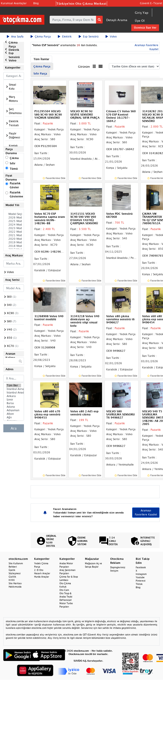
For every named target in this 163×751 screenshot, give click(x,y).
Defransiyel (65, 600)
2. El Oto (38, 570)
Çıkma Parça (41, 36)
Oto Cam (64, 590)
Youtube (140, 577)
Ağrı (13, 417)
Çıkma (14, 158)
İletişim (114, 570)
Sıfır (12, 163)
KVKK (12, 580)
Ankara (13, 396)
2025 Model (13, 221)
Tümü (14, 168)
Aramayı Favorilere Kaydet (146, 512)
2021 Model (13, 235)
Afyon (13, 414)
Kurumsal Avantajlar (14, 3)
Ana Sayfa (15, 36)
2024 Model (13, 224)
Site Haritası (15, 583)
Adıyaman (13, 410)
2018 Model (13, 246)
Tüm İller (13, 385)
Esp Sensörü (88, 36)
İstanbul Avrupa (13, 389)
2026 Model (13, 217)
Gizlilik (12, 576)
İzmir (13, 399)
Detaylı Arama (116, 20)
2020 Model (13, 239)
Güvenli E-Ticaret (151, 3)
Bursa (13, 403)
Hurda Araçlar (41, 576)
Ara (14, 428)
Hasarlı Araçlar (42, 573)
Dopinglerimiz (117, 567)
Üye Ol (140, 20)
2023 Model (13, 228)
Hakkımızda (15, 586)
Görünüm (84, 66)
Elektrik (65, 36)
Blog (36, 3)
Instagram (141, 574)
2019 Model (13, 242)
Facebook (141, 567)
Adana (13, 407)
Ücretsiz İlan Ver (145, 27)
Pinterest (140, 580)
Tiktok (139, 584)
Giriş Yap (141, 12)
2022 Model (13, 232)
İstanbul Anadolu (13, 392)
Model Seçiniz (13, 214)
